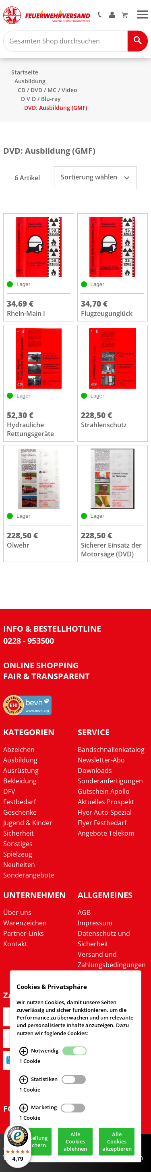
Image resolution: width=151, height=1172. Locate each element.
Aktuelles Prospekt (106, 801)
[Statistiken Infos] (23, 1079)
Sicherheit (18, 833)
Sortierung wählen (95, 177)
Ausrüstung (21, 770)
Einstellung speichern (34, 1142)
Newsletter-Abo (101, 760)
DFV (9, 791)
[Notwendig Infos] (23, 1051)
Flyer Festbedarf (102, 822)
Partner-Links (23, 933)
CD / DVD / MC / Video (47, 90)
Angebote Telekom (106, 833)
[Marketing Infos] (23, 1108)
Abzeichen (19, 749)
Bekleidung (20, 781)
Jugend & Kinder (27, 822)
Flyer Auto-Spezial (105, 812)
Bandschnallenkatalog (111, 749)
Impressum (95, 923)
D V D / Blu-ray (41, 99)
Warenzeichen (25, 923)
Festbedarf (19, 801)
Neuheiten (19, 864)
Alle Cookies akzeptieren (117, 1142)
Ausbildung (30, 81)
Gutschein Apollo (104, 791)
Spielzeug (17, 854)
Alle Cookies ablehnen (75, 1142)
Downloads (95, 770)
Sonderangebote (28, 875)
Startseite (24, 72)
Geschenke (20, 812)
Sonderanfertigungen (110, 781)
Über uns (17, 912)
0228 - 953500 (28, 640)
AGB (84, 912)
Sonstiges (18, 843)
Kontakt (15, 943)
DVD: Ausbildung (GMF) (55, 107)
